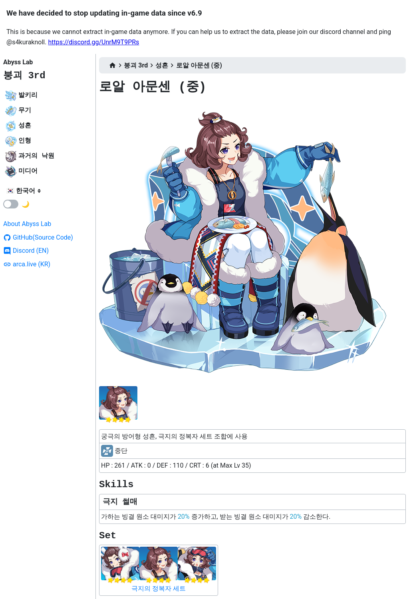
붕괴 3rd (24, 75)
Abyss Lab (18, 62)
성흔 (161, 65)
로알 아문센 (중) (199, 65)
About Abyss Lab (27, 224)
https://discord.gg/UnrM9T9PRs (93, 42)
